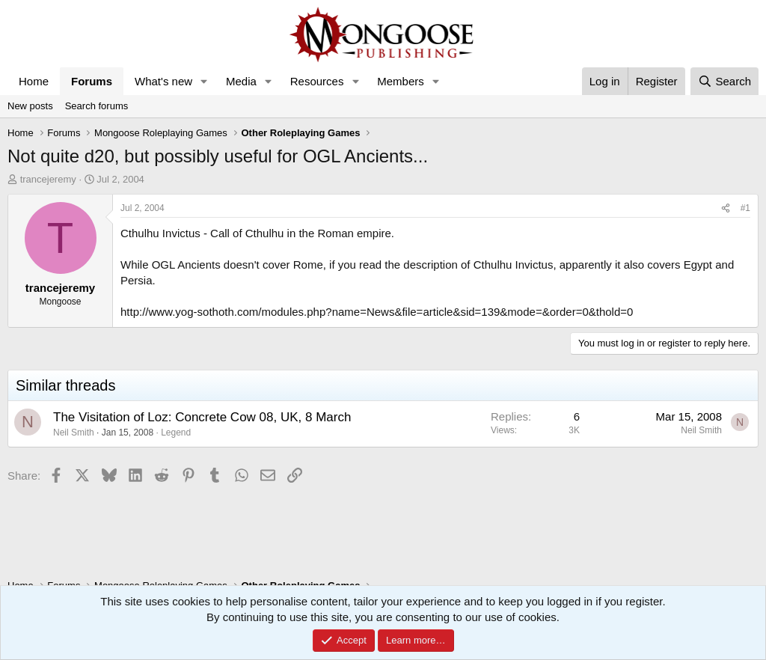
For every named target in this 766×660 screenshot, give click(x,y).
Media (241, 81)
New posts (30, 105)
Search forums (97, 105)
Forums (91, 81)
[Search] (724, 81)
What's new (163, 81)
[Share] (725, 208)
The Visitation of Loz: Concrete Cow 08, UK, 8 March (202, 417)
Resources (317, 81)
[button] (204, 81)
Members (400, 81)
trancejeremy (48, 179)
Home (34, 81)
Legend (176, 432)
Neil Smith (73, 432)
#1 (745, 208)
